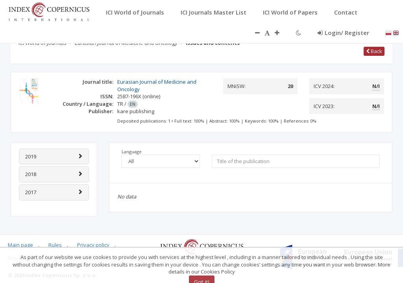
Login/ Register (343, 33)
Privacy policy (93, 244)
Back (374, 51)
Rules (55, 244)
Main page (20, 244)
